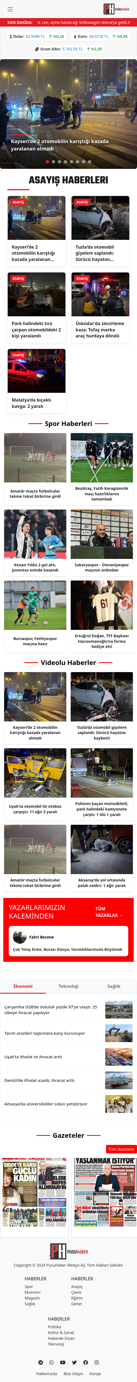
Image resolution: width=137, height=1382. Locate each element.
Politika (54, 1326)
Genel (76, 1303)
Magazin (32, 1298)
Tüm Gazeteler (122, 1149)
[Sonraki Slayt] (129, 114)
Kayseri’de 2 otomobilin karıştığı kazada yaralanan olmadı (60, 145)
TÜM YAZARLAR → (110, 912)
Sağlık (114, 986)
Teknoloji (68, 986)
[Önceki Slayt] (7, 114)
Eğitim (77, 1298)
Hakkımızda (46, 1373)
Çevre (76, 1292)
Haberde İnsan (61, 1338)
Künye (95, 1373)
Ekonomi (23, 986)
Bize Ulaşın (73, 1373)
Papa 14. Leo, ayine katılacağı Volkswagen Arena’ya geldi (86, 22)
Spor (29, 1286)
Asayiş (76, 1286)
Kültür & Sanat (61, 1332)
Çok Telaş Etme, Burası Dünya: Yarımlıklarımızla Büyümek (67, 949)
